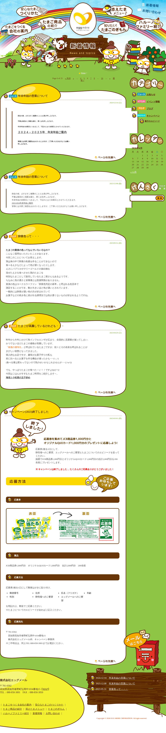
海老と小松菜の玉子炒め (18, 377)
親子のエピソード (152, 121)
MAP (45, 689)
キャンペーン (153, 115)
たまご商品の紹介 (12, 709)
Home (83, 73)
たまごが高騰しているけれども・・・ (41, 326)
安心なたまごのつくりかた (49, 704)
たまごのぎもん (56, 709)
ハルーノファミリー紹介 (16, 713)
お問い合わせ (53, 713)
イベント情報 (153, 101)
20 (102, 78)
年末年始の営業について (33, 96)
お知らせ (151, 94)
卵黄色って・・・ (29, 236)
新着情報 (37, 713)
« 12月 (133, 172)
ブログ (150, 108)
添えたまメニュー (35, 709)
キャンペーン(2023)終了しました (29, 412)
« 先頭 (68, 78)
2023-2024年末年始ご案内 (22, 203)
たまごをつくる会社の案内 (17, 704)
